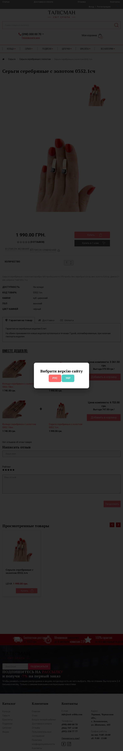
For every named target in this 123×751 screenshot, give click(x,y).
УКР (68, 378)
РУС (54, 378)
